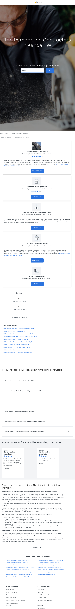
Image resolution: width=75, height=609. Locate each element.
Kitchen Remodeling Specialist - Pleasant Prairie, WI (51, 572)
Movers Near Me (11, 597)
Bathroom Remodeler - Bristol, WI (46, 574)
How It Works (10, 589)
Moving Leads (42, 597)
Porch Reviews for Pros (44, 595)
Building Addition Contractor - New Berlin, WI (18, 565)
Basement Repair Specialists (37, 187)
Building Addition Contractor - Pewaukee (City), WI (19, 572)
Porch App (9, 606)
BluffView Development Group (37, 243)
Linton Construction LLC (37, 276)
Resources (41, 592)
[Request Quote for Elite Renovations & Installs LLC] (37, 171)
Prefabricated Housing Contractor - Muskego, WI (50, 560)
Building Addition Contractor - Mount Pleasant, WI (51, 569)
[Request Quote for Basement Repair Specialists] (37, 197)
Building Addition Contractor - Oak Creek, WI (17, 560)
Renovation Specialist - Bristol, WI (46, 565)
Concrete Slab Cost (12, 603)
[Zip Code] (32, 70)
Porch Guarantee (11, 592)
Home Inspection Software (45, 600)
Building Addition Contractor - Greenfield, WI (49, 567)
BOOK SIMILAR (37, 548)
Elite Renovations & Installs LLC (37, 151)
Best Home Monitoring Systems (15, 600)
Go (50, 70)
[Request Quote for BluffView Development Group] (37, 260)
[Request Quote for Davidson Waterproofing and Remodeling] (37, 228)
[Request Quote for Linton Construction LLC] (37, 284)
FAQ (7, 595)
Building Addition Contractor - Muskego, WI (17, 569)
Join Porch (41, 589)
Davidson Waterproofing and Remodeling (37, 212)
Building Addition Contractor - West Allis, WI (17, 577)
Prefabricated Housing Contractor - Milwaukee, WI (19, 574)
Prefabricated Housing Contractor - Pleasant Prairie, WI (20, 567)
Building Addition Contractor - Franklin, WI (17, 562)
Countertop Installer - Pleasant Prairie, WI (48, 562)
